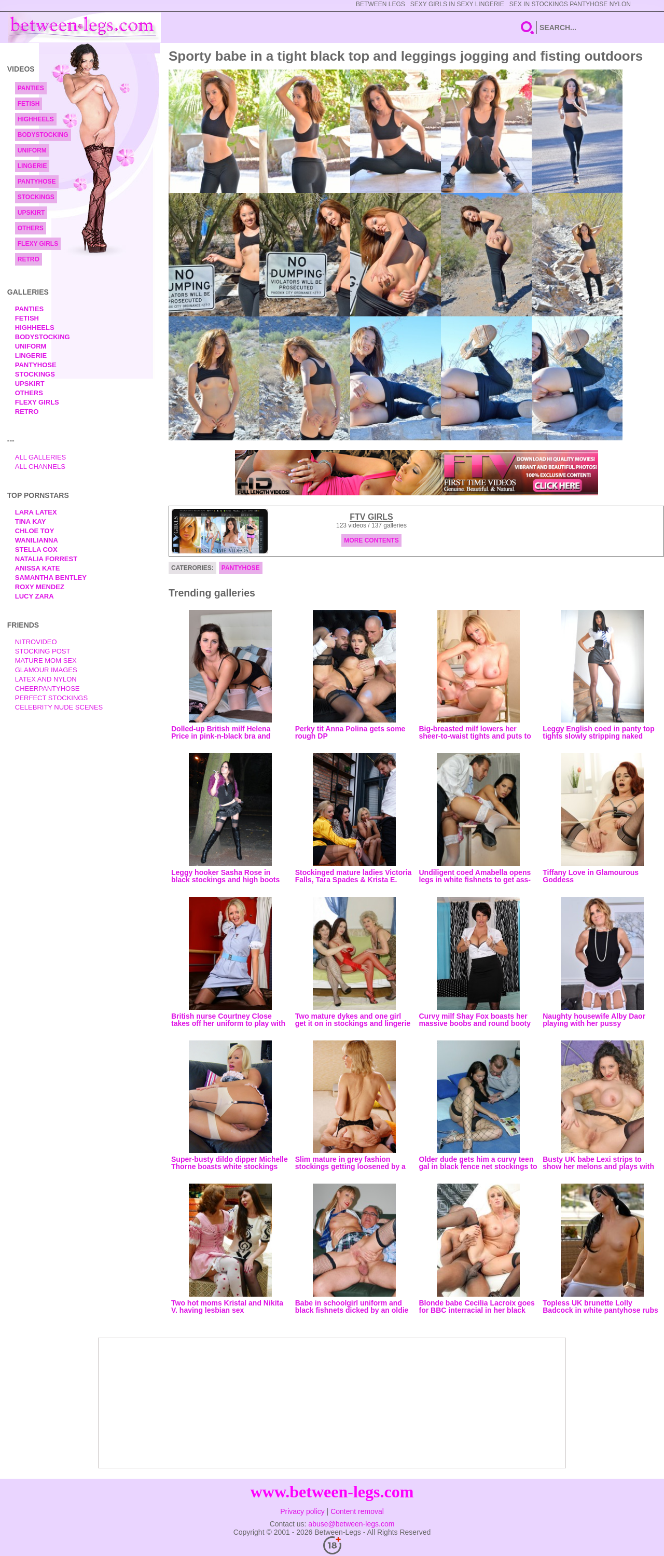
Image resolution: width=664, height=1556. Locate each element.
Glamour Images (46, 670)
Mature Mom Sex (46, 660)
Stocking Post (43, 651)
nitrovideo (36, 642)
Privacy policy (302, 1511)
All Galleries (40, 457)
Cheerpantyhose (47, 688)
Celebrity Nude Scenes (59, 707)
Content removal (357, 1511)
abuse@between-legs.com (351, 1524)
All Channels (40, 466)
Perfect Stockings (51, 698)
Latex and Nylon (46, 679)
